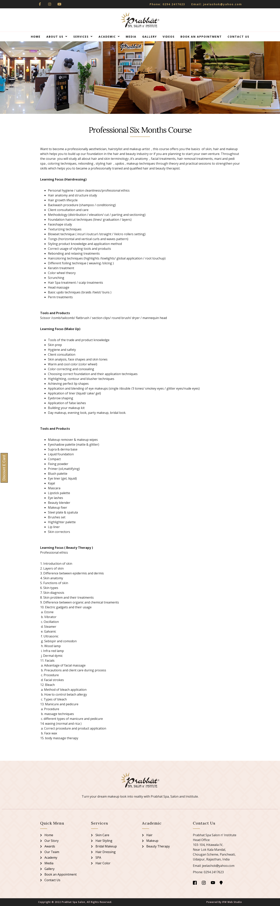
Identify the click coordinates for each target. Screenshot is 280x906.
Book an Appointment (201, 36)
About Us (57, 36)
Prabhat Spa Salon (73, 902)
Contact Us (238, 36)
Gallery (149, 36)
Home (36, 36)
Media (131, 36)
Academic (109, 36)
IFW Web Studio (232, 902)
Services (83, 36)
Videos (169, 36)
